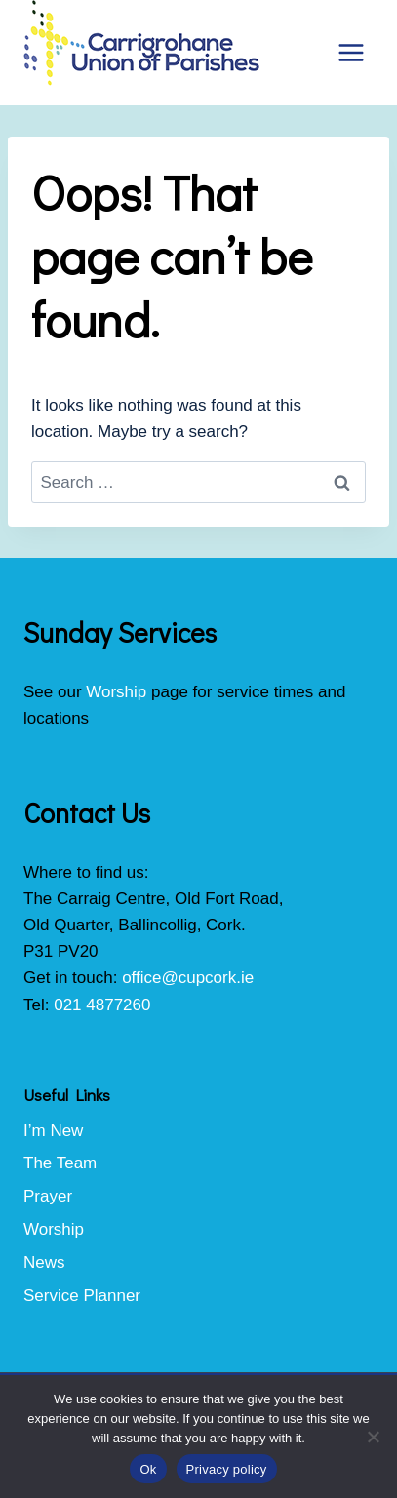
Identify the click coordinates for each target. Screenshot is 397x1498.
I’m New (53, 1131)
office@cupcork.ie (188, 977)
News (44, 1262)
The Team (60, 1163)
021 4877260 (102, 1005)
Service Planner (81, 1295)
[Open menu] (351, 52)
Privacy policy (226, 1469)
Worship (116, 692)
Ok (147, 1469)
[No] (372, 1436)
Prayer (47, 1196)
